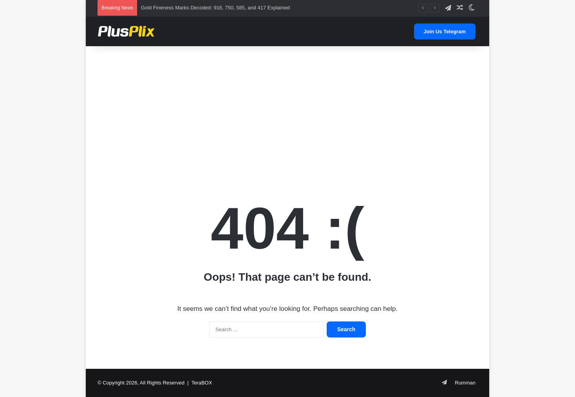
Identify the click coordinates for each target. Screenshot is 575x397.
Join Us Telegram (445, 31)
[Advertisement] (287, 109)
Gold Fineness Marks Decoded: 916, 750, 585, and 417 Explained (215, 8)
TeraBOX (202, 383)
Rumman (465, 383)
